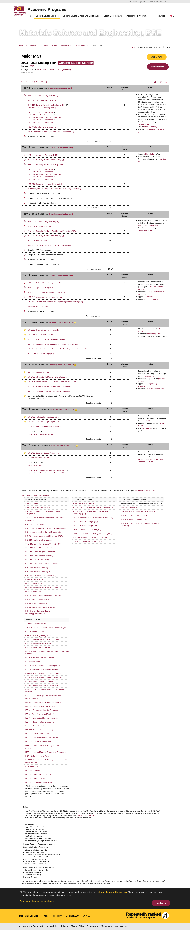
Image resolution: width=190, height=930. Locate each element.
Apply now (156, 57)
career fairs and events (152, 299)
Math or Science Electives (148, 225)
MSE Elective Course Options (145, 491)
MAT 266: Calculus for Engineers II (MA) (43, 155)
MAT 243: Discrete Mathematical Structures (89, 541)
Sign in (167, 2)
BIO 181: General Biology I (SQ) (85, 522)
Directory (57, 916)
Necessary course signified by (62, 322)
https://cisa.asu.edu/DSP (85, 816)
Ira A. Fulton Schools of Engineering (54, 69)
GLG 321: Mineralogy (33, 583)
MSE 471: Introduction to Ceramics (134, 519)
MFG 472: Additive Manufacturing (38, 742)
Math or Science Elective (37, 240)
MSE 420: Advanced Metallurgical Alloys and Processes (49, 386)
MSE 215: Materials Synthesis (39, 226)
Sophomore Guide (145, 230)
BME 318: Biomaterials (129, 507)
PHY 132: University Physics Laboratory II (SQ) (46, 236)
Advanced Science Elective (38, 307)
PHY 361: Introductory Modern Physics (40, 607)
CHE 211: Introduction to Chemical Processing (43, 639)
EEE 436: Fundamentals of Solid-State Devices (43, 677)
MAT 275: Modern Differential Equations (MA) (45, 283)
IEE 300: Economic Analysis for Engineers (41, 710)
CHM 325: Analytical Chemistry (37, 560)
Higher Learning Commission (113, 892)
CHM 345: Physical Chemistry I (37, 568)
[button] (165, 82)
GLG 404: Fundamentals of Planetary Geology (43, 587)
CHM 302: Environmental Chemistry (39, 556)
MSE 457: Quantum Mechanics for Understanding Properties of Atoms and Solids (59, 349)
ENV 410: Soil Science (34, 579)
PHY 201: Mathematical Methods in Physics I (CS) (44, 595)
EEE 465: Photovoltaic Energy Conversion (41, 685)
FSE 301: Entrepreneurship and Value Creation (43, 702)
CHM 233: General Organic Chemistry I (40, 548)
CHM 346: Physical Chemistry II (37, 572)
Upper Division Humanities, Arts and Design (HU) (47, 470)
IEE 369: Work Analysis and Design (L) (40, 714)
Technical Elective (35, 466)
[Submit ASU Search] (174, 1)
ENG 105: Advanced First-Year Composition (44, 117)
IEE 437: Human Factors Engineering (39, 722)
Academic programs (27, 45)
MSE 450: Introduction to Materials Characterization (48, 377)
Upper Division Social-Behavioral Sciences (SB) (46, 473)
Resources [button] (161, 16)
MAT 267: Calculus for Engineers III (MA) (43, 222)
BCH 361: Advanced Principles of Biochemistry (43, 532)
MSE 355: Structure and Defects (40, 335)
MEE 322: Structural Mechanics (37, 734)
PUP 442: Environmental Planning (38, 756)
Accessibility (52, 926)
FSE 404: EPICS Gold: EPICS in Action (40, 706)
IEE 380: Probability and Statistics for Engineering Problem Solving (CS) (55, 302)
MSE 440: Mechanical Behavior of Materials (44, 426)
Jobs (46, 916)
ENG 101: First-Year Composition (40, 112)
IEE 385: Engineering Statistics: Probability (41, 718)
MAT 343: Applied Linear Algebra (40, 288)
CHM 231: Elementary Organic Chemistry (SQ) (43, 544)
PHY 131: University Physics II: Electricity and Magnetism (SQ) (52, 231)
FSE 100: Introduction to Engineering (42, 127)
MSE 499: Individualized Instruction (38, 782)
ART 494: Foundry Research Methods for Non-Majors (45, 628)
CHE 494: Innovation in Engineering (39, 647)
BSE (32, 66)
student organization (154, 334)
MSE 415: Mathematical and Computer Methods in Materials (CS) (53, 344)
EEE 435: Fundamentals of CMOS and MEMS (43, 674)
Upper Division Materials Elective (40, 434)
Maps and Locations (29, 916)
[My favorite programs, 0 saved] (172, 16)
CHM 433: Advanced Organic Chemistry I (41, 576)
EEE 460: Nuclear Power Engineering (39, 681)
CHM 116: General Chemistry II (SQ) (42, 108)
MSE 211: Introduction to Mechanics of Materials (46, 292)
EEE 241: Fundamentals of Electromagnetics (42, 666)
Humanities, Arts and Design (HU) (41, 354)
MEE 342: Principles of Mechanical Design (41, 738)
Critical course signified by (60, 88)
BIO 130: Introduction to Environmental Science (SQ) (93, 518)
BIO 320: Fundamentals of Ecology (38, 540)
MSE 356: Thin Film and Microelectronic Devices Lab (48, 339)
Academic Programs (47, 9)
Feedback (161, 903)
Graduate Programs (113, 16)
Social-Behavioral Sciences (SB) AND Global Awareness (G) (51, 132)
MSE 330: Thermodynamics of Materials (43, 330)
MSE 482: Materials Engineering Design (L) (44, 417)
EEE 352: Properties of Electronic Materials (42, 670)
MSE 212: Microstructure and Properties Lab (45, 297)
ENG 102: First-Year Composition (40, 115)
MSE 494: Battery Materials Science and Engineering (45, 752)
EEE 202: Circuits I (32, 662)
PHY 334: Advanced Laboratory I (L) (39, 603)
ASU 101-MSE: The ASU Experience (42, 100)
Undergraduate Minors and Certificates (81, 16)
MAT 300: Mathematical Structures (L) (39, 730)
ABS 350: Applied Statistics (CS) (37, 507)
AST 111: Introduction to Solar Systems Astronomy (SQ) (94, 507)
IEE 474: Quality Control (34, 726)
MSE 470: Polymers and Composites (135, 515)
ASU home (133, 2)
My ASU (142, 2)
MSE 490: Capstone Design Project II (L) (43, 453)
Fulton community (150, 127)
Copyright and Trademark (31, 926)
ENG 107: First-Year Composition (40, 120)
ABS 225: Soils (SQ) (33, 503)
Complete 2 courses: (36, 431)
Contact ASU (72, 916)
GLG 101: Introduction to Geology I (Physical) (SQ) (92, 534)
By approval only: (32, 766)
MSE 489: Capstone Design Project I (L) (43, 422)
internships (149, 297)
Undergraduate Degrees (47, 16)
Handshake (149, 154)
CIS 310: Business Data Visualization (39, 658)
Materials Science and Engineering (75, 45)
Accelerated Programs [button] (139, 16)
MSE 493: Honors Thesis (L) (36, 778)
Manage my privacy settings (114, 926)
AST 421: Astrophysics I (34, 524)
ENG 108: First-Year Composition (40, 122)
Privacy (64, 926)
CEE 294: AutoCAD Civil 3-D (36, 632)
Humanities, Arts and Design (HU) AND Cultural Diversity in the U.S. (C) (55, 189)
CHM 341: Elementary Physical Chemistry (41, 564)
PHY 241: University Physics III (37, 599)
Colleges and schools (154, 2)
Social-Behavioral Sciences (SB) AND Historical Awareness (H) (52, 245)
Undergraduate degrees (48, 45)
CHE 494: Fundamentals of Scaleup (39, 643)
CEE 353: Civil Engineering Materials (39, 636)
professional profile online (156, 388)
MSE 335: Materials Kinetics (39, 372)
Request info (157, 67)
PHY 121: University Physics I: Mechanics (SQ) (46, 160)
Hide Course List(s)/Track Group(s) (34, 82)
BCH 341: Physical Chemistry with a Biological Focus (45, 528)
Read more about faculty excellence (37, 901)
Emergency (92, 926)
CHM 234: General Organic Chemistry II (40, 552)
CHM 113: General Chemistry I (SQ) (87, 530)
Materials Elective (147, 376)
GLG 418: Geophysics (33, 591)
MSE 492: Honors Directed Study (38, 774)
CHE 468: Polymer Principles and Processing (138, 511)
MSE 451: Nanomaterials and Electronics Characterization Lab (52, 382)
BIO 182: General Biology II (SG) (85, 526)
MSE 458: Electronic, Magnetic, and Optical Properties (49, 391)
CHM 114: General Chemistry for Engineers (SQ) (46, 105)
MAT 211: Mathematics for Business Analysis (90, 538)
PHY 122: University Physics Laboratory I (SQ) (45, 165)
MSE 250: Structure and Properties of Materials (46, 184)
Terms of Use (77, 926)
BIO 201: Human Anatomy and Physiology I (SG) (44, 536)
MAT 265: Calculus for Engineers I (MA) (43, 96)
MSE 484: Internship (33, 770)
